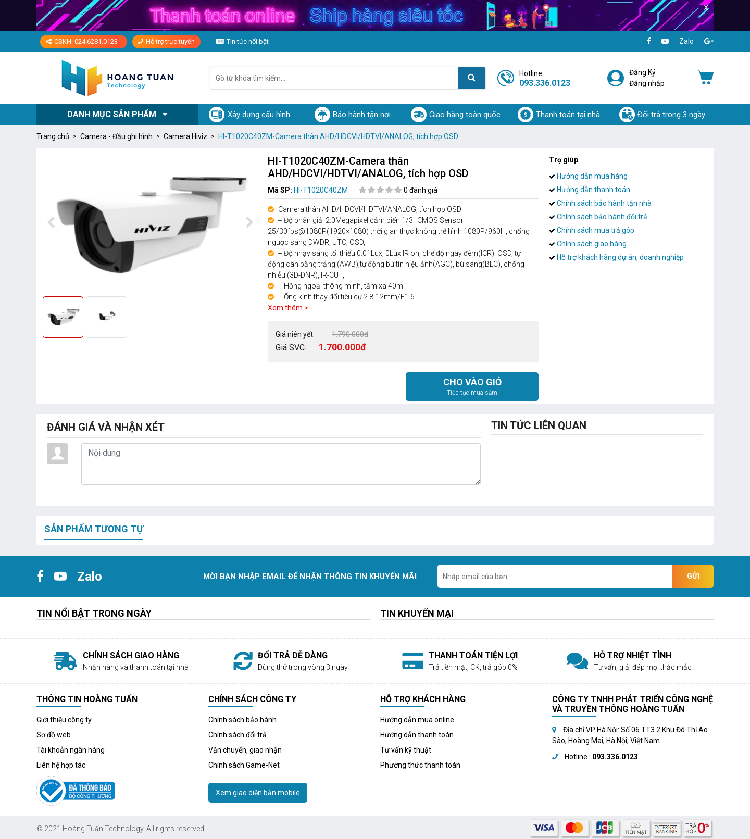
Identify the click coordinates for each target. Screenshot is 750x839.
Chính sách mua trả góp (591, 230)
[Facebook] (649, 41)
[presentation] (50, 222)
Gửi (693, 576)
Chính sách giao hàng (588, 244)
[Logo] (117, 77)
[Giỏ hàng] (705, 78)
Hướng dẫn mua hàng (588, 176)
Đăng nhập (647, 83)
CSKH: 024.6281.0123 (82, 41)
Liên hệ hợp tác (60, 765)
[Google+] (709, 41)
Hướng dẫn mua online (417, 720)
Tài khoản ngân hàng (70, 750)
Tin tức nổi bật (248, 41)
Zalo (686, 41)
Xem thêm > (288, 308)
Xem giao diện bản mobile (258, 792)
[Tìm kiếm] (471, 78)
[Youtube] (665, 41)
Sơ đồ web (53, 735)
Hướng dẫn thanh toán (589, 189)
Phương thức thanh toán (420, 765)
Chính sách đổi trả (237, 735)
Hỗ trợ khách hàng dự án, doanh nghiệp (616, 257)
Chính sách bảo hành (242, 720)
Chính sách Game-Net (244, 765)
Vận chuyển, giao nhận (245, 750)
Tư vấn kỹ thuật (405, 750)
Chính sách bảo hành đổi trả (598, 216)
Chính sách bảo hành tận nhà (600, 203)
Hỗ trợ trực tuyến (166, 41)
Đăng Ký (642, 72)
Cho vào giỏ (472, 387)
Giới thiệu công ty (64, 720)
